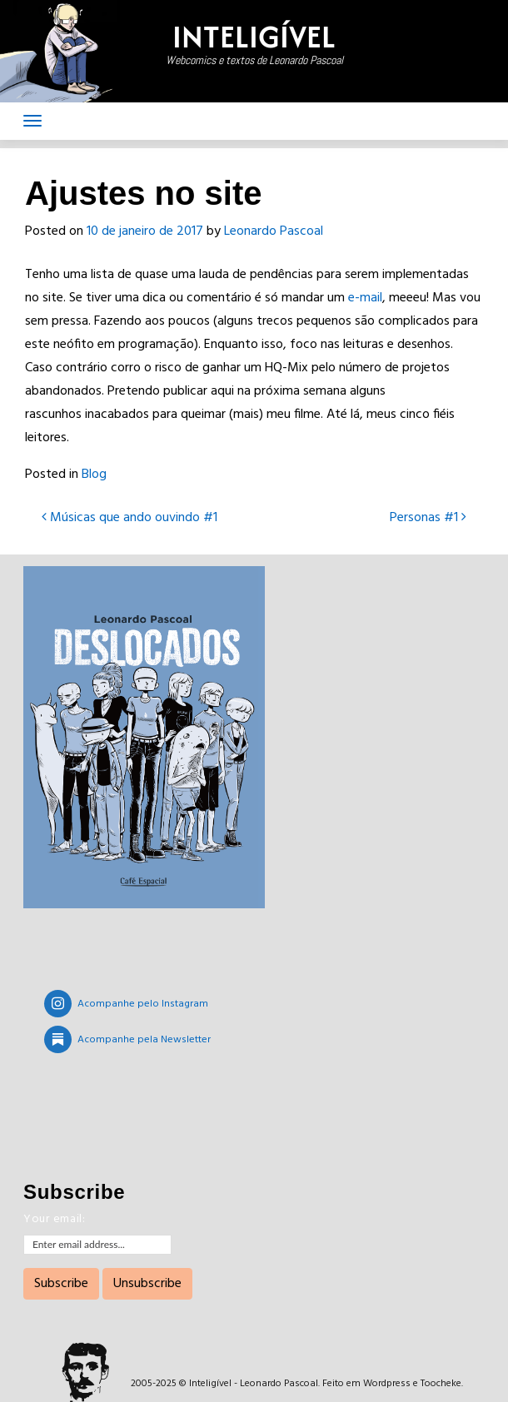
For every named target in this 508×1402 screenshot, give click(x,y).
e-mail (365, 298)
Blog (94, 474)
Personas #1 (428, 518)
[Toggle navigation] (32, 120)
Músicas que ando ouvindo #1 (129, 518)
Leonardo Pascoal (273, 231)
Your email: (54, 1219)
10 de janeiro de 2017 (145, 231)
